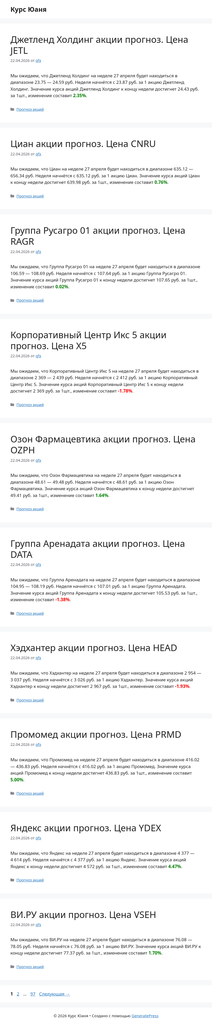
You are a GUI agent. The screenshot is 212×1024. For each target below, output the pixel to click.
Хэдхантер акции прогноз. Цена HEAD (93, 647)
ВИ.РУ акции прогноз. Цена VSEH (83, 914)
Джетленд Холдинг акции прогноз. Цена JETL (99, 44)
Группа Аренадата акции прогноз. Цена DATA (97, 548)
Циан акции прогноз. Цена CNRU (83, 143)
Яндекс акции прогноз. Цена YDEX (85, 828)
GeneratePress (144, 1015)
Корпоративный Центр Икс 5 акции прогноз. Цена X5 (88, 340)
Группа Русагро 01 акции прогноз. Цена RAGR (97, 235)
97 (33, 994)
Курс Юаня (28, 9)
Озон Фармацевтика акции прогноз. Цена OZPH (103, 444)
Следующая (54, 994)
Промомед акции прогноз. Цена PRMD (95, 734)
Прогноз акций (30, 109)
